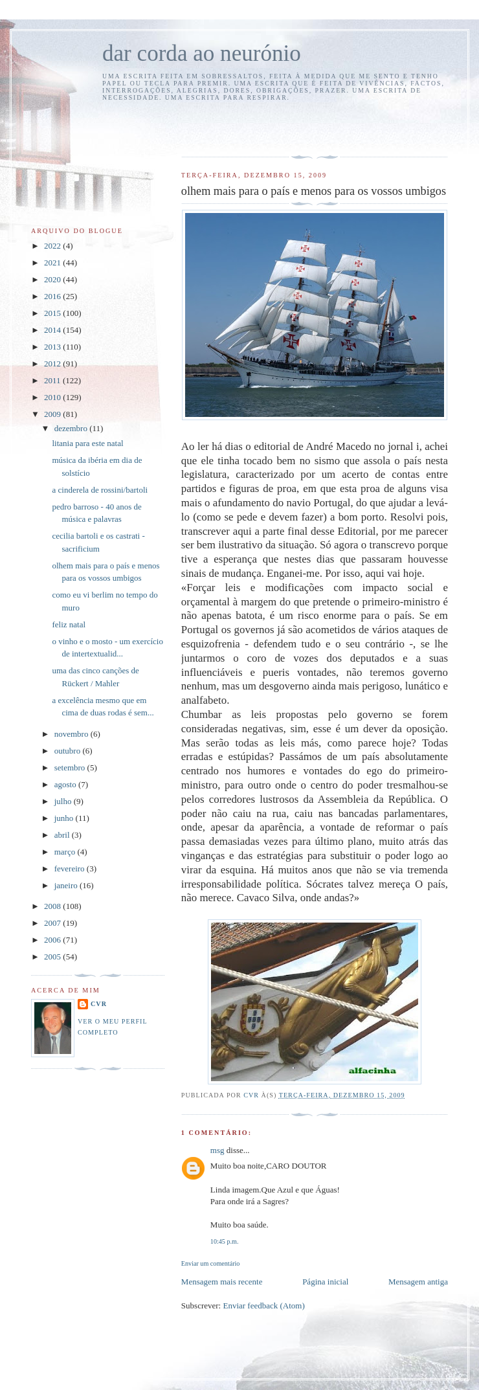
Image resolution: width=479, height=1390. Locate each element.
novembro (72, 734)
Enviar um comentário (210, 1263)
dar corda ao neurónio (201, 53)
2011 (53, 380)
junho (65, 818)
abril (63, 835)
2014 (53, 330)
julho (64, 801)
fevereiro (70, 868)
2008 (53, 906)
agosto (66, 784)
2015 (53, 313)
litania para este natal (87, 443)
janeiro (67, 885)
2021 (53, 262)
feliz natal (68, 624)
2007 (53, 923)
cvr (99, 1003)
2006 (53, 940)
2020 (53, 279)
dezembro (72, 428)
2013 (53, 347)
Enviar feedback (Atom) (263, 1305)
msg (217, 1150)
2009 (53, 414)
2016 (53, 296)
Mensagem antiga (418, 1281)
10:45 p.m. (224, 1241)
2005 (53, 956)
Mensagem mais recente (222, 1281)
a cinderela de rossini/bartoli (100, 490)
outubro (68, 751)
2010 (53, 397)
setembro (70, 767)
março (66, 852)
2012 (53, 363)
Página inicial (325, 1281)
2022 (53, 246)
